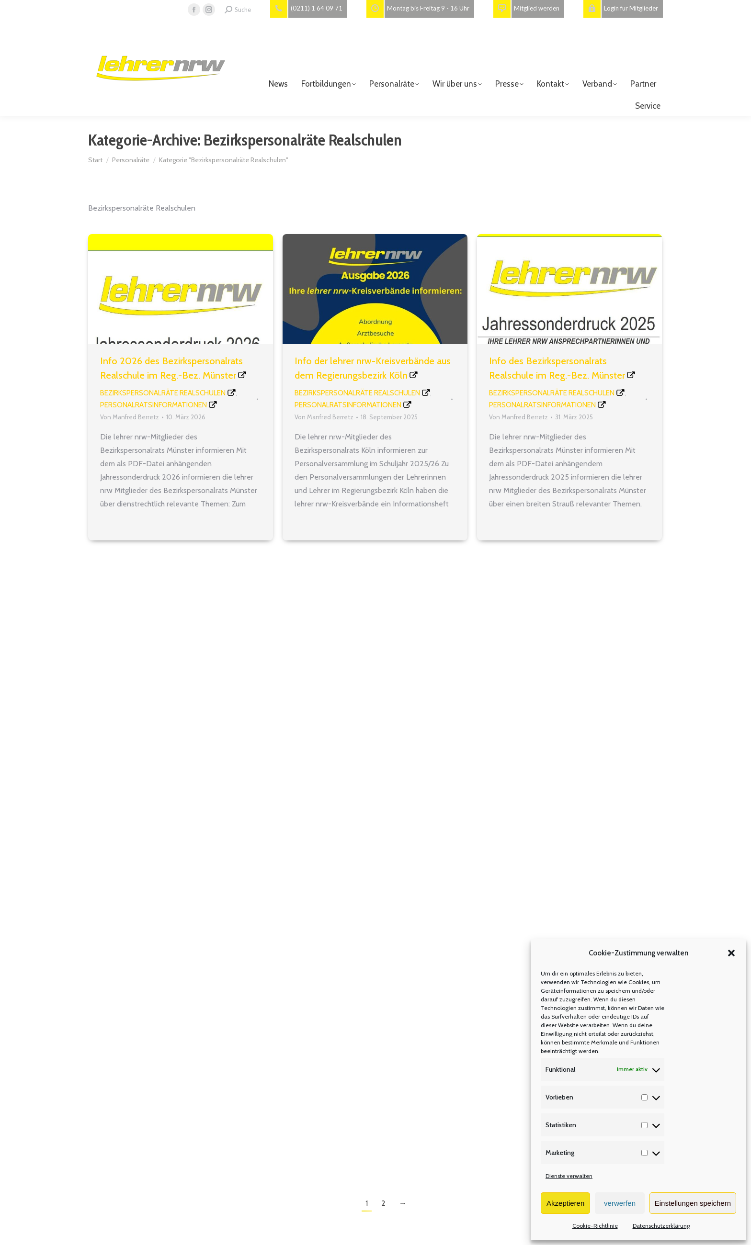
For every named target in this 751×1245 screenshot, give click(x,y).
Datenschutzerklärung (661, 1225)
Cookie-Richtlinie (595, 1225)
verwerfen (620, 1203)
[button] (731, 953)
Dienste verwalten (569, 1175)
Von (129, 417)
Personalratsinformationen (153, 405)
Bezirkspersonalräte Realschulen (163, 393)
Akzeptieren (565, 1203)
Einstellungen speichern (693, 1203)
